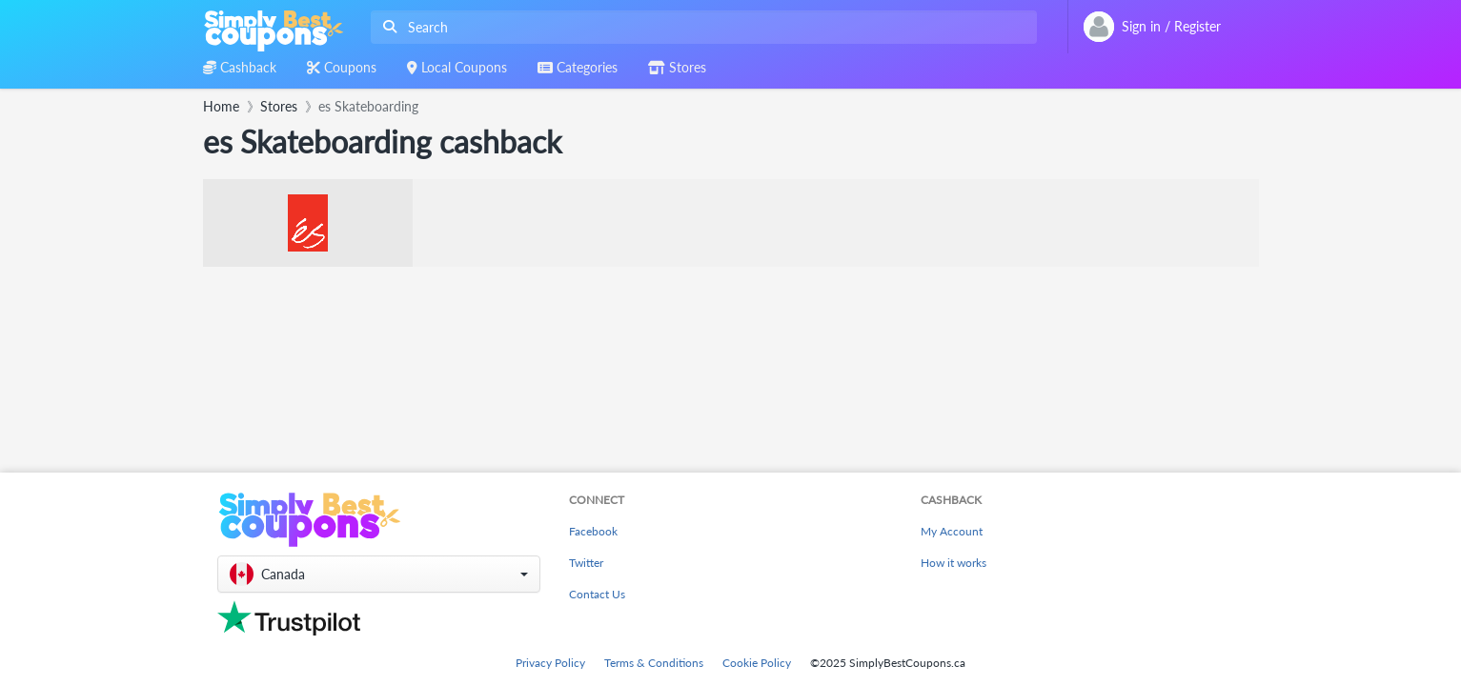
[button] (378, 574)
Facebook (593, 531)
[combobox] (700, 27)
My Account (952, 531)
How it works (953, 562)
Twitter (586, 562)
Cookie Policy (756, 663)
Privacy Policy (550, 663)
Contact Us (597, 594)
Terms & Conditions (653, 663)
